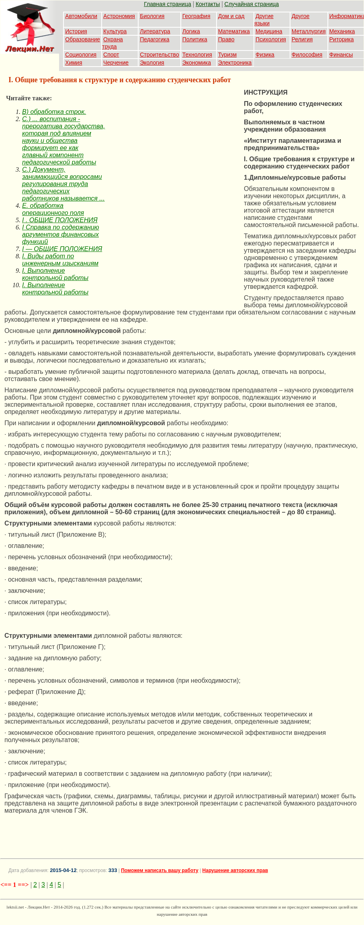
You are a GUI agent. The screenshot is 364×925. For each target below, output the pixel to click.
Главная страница (167, 4)
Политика (194, 39)
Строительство (159, 54)
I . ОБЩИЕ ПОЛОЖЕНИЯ (60, 220)
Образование (82, 39)
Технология (197, 54)
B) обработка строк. (54, 111)
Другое (300, 16)
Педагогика (154, 39)
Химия (73, 62)
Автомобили (81, 16)
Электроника (235, 62)
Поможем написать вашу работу (159, 870)
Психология (271, 39)
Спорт (111, 54)
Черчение (116, 62)
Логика (191, 31)
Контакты (208, 4)
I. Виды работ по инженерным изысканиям (60, 260)
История (76, 31)
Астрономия (119, 16)
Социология (80, 54)
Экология (152, 62)
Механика (342, 31)
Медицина (269, 31)
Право (226, 39)
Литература (155, 31)
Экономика (196, 62)
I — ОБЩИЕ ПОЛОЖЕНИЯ (62, 248)
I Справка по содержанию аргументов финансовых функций (60, 234)
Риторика (341, 39)
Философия (307, 54)
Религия (302, 39)
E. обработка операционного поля (53, 209)
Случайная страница (252, 4)
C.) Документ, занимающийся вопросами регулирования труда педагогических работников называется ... (63, 184)
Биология (152, 16)
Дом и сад (231, 16)
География (196, 16)
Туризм (227, 54)
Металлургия (309, 31)
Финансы (341, 54)
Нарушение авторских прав (235, 870)
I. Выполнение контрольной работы (55, 274)
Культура (115, 31)
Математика (234, 31)
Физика (265, 54)
